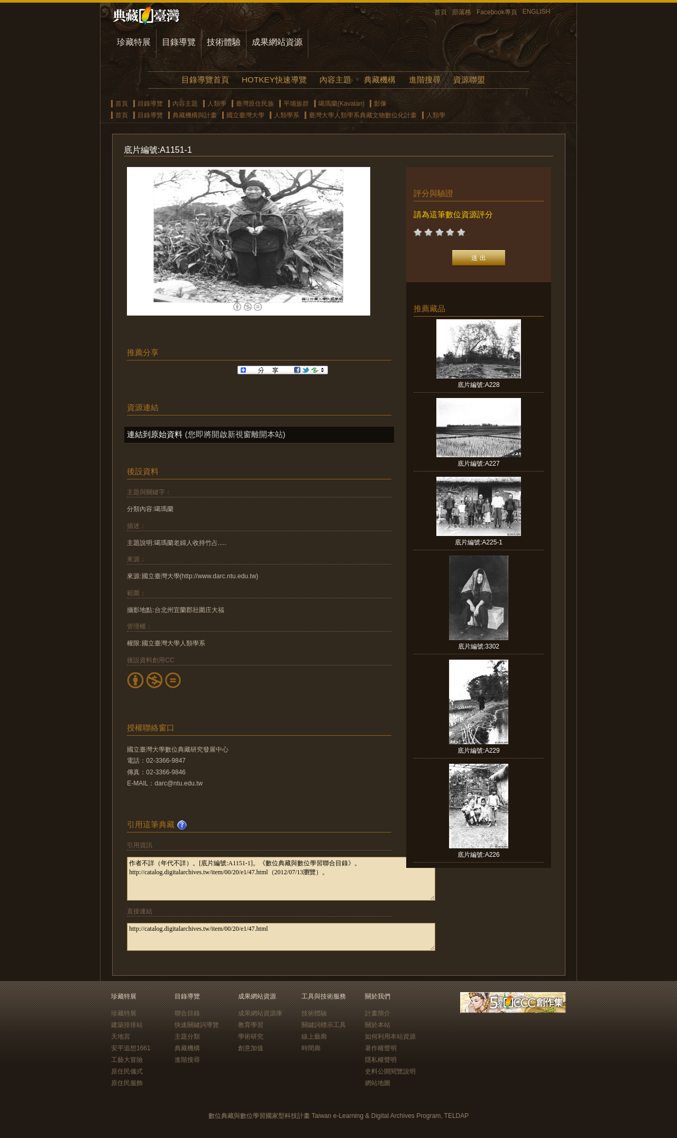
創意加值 (250, 1048)
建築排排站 (127, 1025)
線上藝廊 (314, 1036)
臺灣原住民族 (255, 103)
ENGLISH (537, 11)
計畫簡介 (377, 1013)
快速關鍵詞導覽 (197, 1025)
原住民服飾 (127, 1083)
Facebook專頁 (497, 12)
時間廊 (311, 1048)
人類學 (216, 103)
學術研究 (250, 1036)
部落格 (461, 12)
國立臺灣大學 (245, 115)
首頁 (440, 12)
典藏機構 (380, 79)
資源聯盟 (469, 79)
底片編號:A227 (478, 463)
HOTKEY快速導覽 (274, 79)
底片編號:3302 (478, 646)
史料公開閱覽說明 (390, 1071)
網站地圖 (377, 1083)
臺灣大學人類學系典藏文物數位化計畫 (363, 115)
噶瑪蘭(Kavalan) (341, 103)
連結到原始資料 (154, 434)
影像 (380, 103)
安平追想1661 (131, 1048)
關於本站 (377, 1025)
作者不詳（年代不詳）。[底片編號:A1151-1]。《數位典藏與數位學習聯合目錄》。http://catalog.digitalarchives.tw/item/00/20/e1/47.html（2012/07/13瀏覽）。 (281, 879)
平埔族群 (296, 103)
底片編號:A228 (478, 384)
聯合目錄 (187, 1013)
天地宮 (120, 1036)
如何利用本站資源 (390, 1036)
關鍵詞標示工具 (323, 1025)
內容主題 (335, 79)
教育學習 (250, 1025)
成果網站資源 (277, 42)
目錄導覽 (179, 42)
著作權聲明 (381, 1048)
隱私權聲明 (381, 1059)
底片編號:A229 (478, 750)
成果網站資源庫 (260, 1013)
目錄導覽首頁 (205, 79)
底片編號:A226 (478, 854)
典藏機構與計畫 (194, 115)
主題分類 (187, 1036)
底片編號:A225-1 (478, 542)
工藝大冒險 (127, 1059)
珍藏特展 (134, 42)
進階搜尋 (425, 79)
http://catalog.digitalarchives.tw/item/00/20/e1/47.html (281, 937)
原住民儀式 (127, 1071)
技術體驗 (224, 42)
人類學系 (286, 115)
